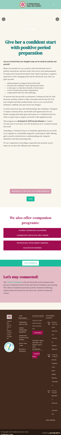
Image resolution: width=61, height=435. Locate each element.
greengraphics (55, 433)
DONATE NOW (36, 355)
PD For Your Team (23, 344)
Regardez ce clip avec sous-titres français (30, 191)
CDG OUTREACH (30, 263)
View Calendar (50, 420)
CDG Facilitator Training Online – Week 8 (55, 338)
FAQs (31, 199)
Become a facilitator (22, 350)
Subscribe (37, 333)
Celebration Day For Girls (23, 323)
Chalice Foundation (14, 282)
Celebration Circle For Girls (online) (24, 338)
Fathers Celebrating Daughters (23, 330)
